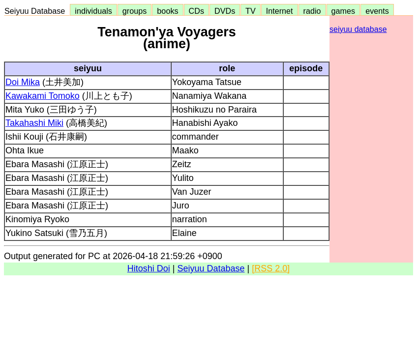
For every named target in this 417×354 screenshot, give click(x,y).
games (343, 10)
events (377, 10)
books (167, 10)
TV (250, 10)
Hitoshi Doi (148, 268)
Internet (280, 10)
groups (134, 10)
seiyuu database (358, 29)
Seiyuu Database (36, 10)
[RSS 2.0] (271, 268)
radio (312, 10)
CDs (196, 10)
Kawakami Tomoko (42, 96)
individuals (93, 10)
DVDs (224, 10)
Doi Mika (22, 82)
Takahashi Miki (34, 123)
